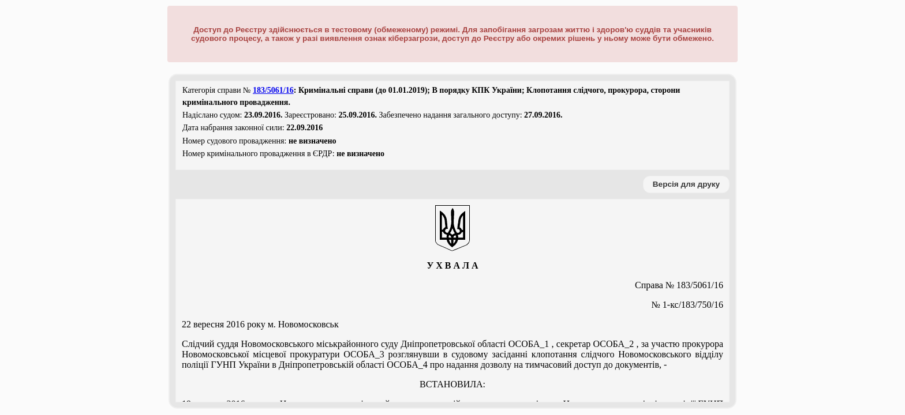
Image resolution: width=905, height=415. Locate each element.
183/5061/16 (273, 90)
